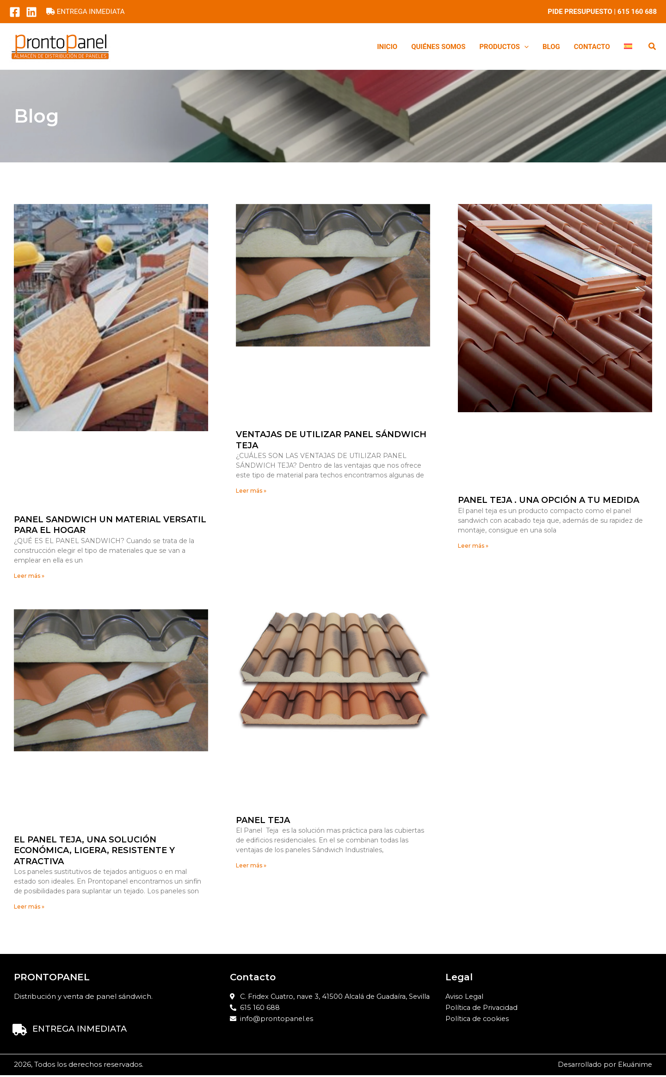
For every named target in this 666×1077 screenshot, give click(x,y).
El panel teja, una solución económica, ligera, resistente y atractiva (94, 851)
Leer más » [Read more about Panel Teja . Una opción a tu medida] (473, 545)
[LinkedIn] (31, 12)
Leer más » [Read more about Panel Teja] (251, 865)
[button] (524, 47)
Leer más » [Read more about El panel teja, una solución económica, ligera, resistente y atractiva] (29, 907)
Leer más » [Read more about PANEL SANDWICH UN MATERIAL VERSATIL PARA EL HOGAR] (29, 575)
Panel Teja (263, 821)
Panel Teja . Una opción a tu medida (548, 500)
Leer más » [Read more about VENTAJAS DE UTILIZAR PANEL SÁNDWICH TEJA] (251, 490)
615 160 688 (637, 11)
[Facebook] (14, 12)
